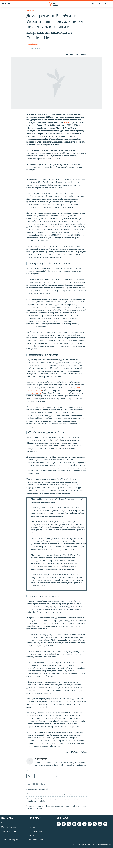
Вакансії (32, 835)
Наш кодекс (33, 827)
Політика (30, 11)
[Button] (72, 54)
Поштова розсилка (8, 831)
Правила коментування (10, 840)
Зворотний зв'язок (36, 840)
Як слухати (5, 823)
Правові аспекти (35, 831)
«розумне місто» (33, 393)
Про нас (32, 823)
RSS (2, 835)
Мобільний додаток (9, 827)
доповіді (67, 123)
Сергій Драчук (32, 44)
